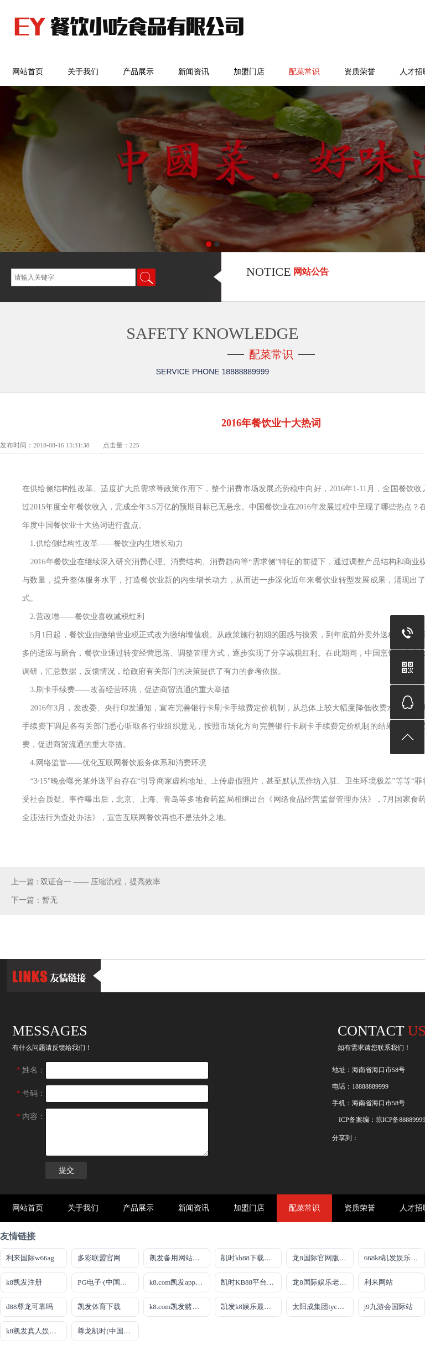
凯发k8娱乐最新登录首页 (251, 1306)
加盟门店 (249, 72)
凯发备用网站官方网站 (179, 1258)
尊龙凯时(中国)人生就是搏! (107, 1331)
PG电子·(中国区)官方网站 (107, 1282)
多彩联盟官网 (99, 1258)
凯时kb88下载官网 (249, 1258)
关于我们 (83, 72)
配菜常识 (304, 72)
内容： (31, 1116)
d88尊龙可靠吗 (29, 1306)
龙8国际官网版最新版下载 (322, 1258)
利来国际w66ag (30, 1258)
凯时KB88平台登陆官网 (251, 1282)
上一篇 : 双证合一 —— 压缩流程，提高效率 (85, 882)
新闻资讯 (193, 72)
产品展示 (138, 72)
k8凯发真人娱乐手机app (36, 1331)
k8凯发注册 (24, 1282)
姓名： (31, 1070)
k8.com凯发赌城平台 (179, 1306)
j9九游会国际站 (388, 1306)
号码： (31, 1093)
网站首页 (27, 72)
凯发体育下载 (99, 1306)
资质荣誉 (359, 72)
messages (49, 1031)
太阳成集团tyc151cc (322, 1306)
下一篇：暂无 (34, 900)
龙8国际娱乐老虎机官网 (322, 1282)
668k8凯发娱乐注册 (394, 1258)
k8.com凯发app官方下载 (179, 1282)
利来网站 (378, 1282)
